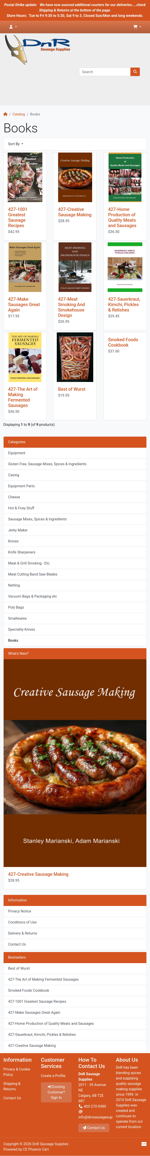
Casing (13, 475)
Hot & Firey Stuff (21, 508)
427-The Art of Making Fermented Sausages (23, 397)
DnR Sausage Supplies (50, 1144)
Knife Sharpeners (21, 552)
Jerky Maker (18, 530)
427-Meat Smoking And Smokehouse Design (71, 307)
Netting (14, 585)
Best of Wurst (71, 389)
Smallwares (17, 618)
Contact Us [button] (94, 1128)
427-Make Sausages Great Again (24, 304)
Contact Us (17, 944)
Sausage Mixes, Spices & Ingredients (37, 519)
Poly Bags (16, 607)
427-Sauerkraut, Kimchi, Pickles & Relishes (124, 304)
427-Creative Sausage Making (74, 212)
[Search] (105, 72)
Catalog (19, 114)
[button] (13, 27)
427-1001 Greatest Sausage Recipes (17, 217)
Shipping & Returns (11, 1086)
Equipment (16, 453)
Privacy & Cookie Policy (16, 1072)
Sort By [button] (14, 144)
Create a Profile (53, 1076)
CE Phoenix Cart (36, 1149)
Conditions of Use (22, 922)
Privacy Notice (19, 911)
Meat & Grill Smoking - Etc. (29, 563)
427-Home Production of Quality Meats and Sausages (122, 217)
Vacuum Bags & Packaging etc (32, 596)
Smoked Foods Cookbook (123, 342)
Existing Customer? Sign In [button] (56, 1092)
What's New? (18, 653)
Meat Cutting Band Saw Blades (32, 574)
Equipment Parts (21, 486)
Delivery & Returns (22, 933)
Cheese (14, 497)
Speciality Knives (21, 629)
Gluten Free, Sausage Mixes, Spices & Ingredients (47, 464)
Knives (13, 541)
